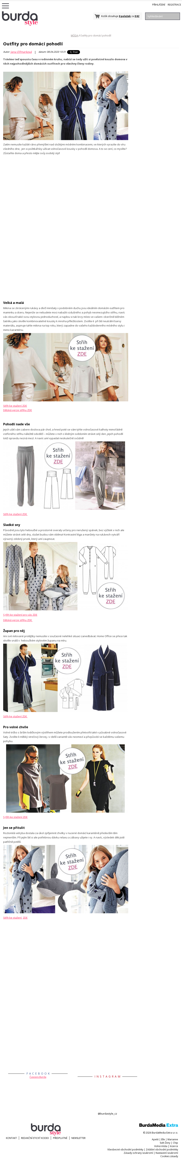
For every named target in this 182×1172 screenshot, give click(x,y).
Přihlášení (158, 4)
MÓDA (74, 35)
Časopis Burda (38, 1077)
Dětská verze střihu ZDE (18, 620)
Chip (175, 1142)
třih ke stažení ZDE (16, 817)
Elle (163, 1139)
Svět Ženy (165, 1142)
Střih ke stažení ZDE (15, 406)
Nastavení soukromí (167, 1153)
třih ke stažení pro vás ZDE (21, 615)
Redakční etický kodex (35, 1138)
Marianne (173, 1139)
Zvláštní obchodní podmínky (162, 1149)
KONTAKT (11, 1138)
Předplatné (60, 1138)
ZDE (25, 917)
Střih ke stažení (12, 917)
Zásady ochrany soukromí (138, 1153)
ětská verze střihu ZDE (18, 410)
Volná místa (160, 1146)
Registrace (174, 4)
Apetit (155, 1139)
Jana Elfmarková (21, 52)
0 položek (125, 16)
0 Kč (137, 16)
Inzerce (174, 1146)
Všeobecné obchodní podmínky (125, 1149)
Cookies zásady (169, 1156)
